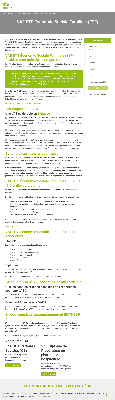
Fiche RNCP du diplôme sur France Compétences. (24, 103)
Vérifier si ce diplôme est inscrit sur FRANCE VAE (29, 84)
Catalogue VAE (11, 13)
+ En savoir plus (13, 365)
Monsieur (92, 49)
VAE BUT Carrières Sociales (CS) (20, 348)
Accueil (4, 13)
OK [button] (109, 395)
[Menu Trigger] (6, 8)
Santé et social (22, 13)
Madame (92, 47)
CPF (69, 306)
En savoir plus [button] (44, 396)
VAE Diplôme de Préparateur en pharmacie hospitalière (54, 352)
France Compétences (20, 226)
